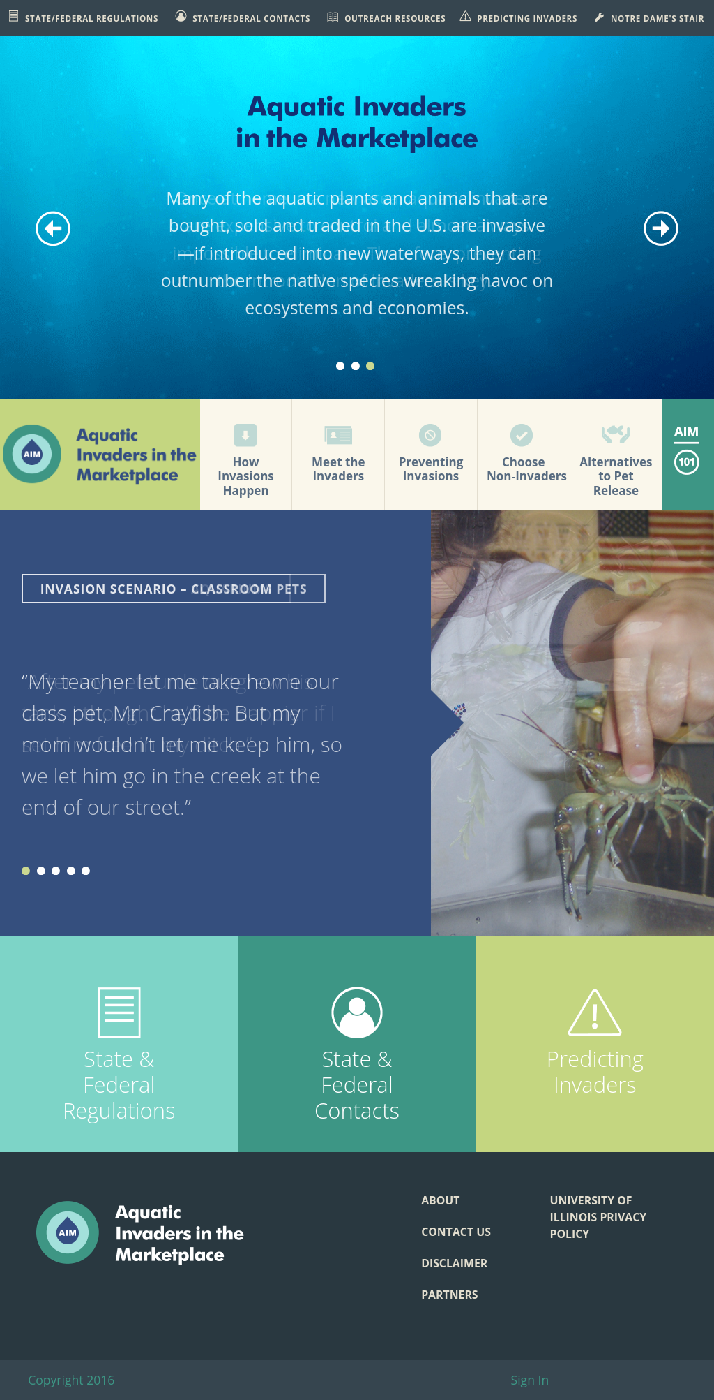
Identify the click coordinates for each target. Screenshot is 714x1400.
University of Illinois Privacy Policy (597, 1217)
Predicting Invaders (518, 17)
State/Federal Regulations (83, 17)
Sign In (530, 1379)
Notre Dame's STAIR (648, 17)
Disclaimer (454, 1263)
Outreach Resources (386, 17)
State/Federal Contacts (242, 17)
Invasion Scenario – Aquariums (156, 588)
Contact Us (456, 1231)
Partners (449, 1294)
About (440, 1200)
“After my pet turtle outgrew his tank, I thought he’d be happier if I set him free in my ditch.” (178, 712)
